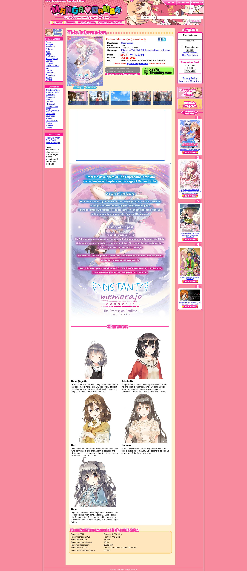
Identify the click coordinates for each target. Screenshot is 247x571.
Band (48, 51)
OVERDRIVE (51, 120)
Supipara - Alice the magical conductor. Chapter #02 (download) (190, 235)
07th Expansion (53, 90)
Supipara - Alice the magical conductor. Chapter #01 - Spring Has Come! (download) (190, 191)
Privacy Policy (190, 78)
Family (49, 77)
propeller (50, 125)
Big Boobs (50, 56)
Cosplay (49, 63)
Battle (48, 54)
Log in (190, 50)
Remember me (191, 47)
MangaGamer (52, 106)
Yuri (133, 50)
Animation (50, 47)
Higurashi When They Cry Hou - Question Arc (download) (190, 303)
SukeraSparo (127, 43)
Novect (49, 118)
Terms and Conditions (190, 81)
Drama (49, 70)
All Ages (49, 44)
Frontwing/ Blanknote (50, 95)
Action (48, 42)
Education (50, 75)
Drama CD (50, 73)
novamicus (50, 116)
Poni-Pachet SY (53, 92)
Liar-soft (49, 102)
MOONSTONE (52, 111)
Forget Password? (190, 53)
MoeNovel (50, 113)
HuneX (49, 99)
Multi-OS (140, 50)
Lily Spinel (50, 104)
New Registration (190, 55)
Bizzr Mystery (52, 58)
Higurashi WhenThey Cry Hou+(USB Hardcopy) (53, 140)
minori (48, 109)
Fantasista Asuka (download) (190, 150)
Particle (49, 123)
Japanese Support (153, 50)
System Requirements (137, 63)
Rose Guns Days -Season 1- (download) (190, 278)
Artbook (49, 49)
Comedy (49, 61)
